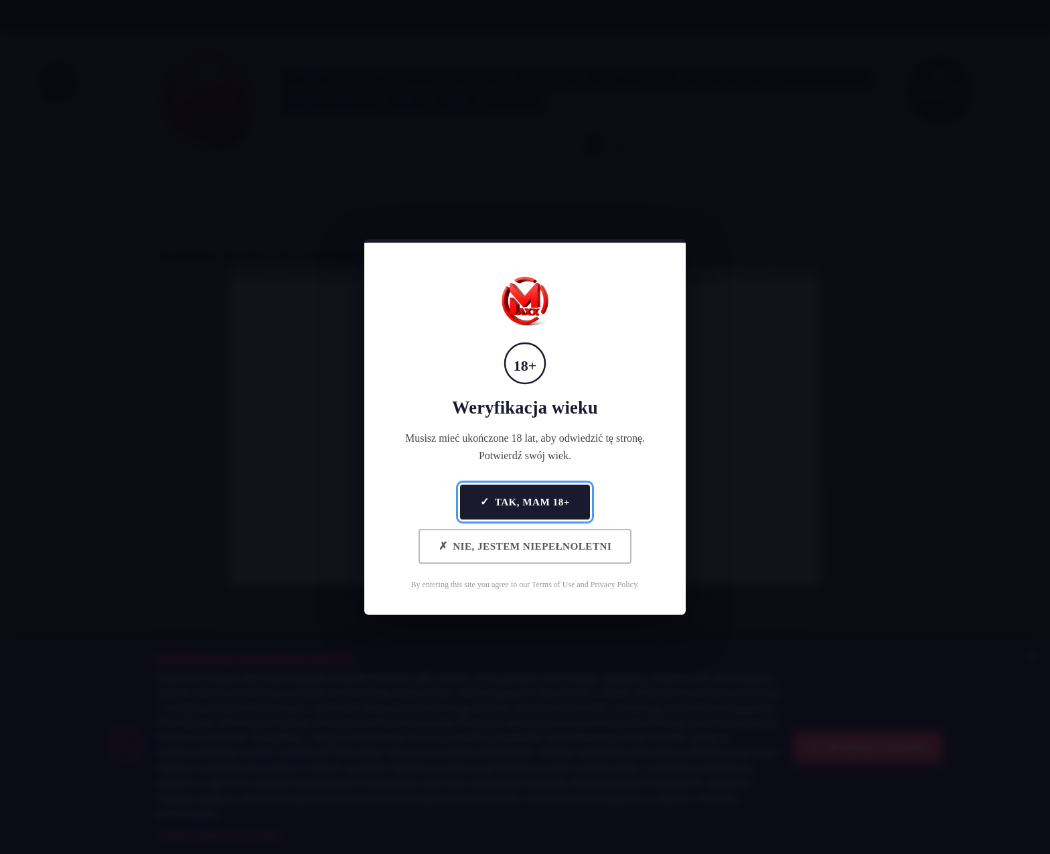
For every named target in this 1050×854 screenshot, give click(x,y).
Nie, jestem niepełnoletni (525, 546)
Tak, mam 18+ (525, 501)
